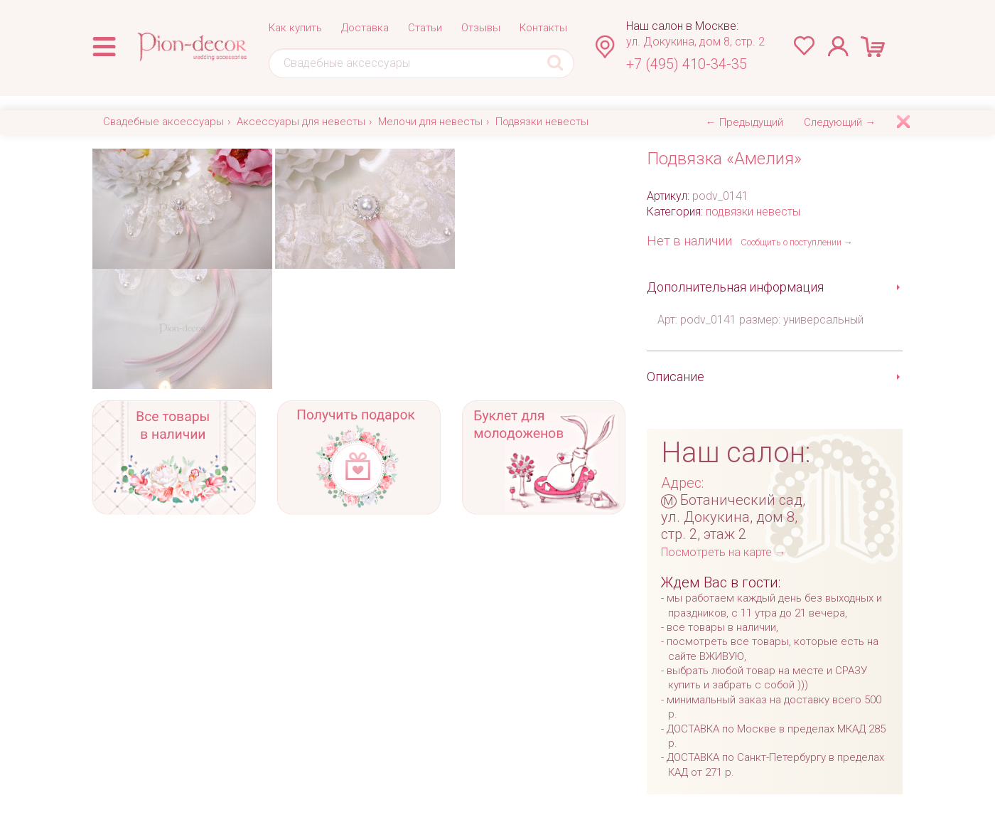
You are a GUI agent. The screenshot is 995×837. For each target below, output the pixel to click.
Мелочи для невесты (430, 121)
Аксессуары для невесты (301, 121)
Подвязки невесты (541, 121)
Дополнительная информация (735, 286)
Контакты (543, 27)
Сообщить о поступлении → (797, 242)
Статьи (425, 27)
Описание (675, 376)
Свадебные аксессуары (163, 121)
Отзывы (480, 27)
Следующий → (840, 122)
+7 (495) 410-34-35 (686, 64)
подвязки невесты (753, 211)
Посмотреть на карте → (723, 552)
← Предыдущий (744, 122)
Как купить (295, 27)
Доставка (365, 27)
